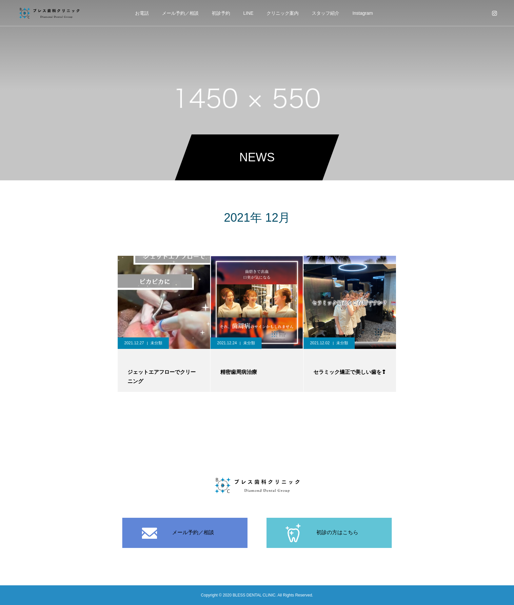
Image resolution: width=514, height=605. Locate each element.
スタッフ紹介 (325, 13)
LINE (248, 13)
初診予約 (221, 13)
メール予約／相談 (180, 13)
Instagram (362, 13)
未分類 (156, 343)
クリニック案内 (283, 13)
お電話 (142, 13)
